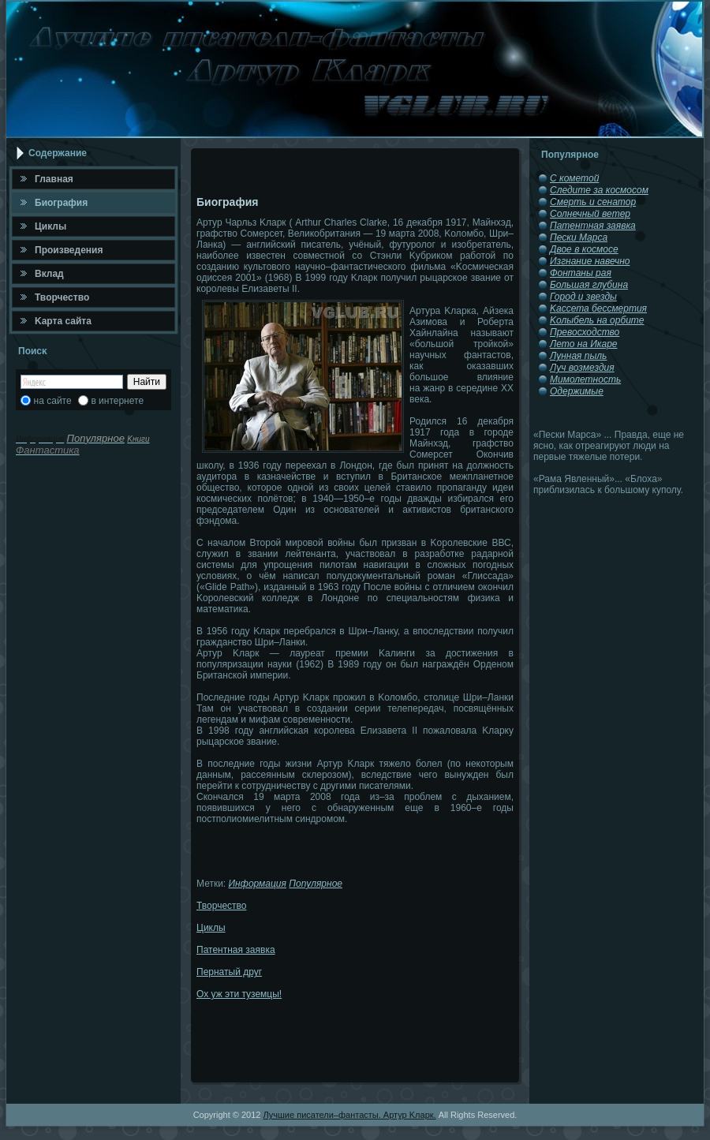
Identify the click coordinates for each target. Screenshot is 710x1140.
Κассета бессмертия (598, 308)
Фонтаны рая (580, 272)
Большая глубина (589, 284)
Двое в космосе (584, 249)
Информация (257, 883)
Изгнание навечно (590, 261)
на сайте (53, 400)
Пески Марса (578, 237)
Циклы (211, 927)
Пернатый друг (229, 971)
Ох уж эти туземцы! (239, 994)
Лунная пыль (578, 355)
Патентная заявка (235, 949)
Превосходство (584, 332)
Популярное (315, 883)
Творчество (221, 905)
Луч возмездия (582, 367)
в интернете (117, 400)
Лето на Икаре (584, 343)
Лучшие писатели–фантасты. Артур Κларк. (349, 1114)
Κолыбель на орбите (597, 320)
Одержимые (577, 391)
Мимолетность (585, 379)
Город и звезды (583, 296)
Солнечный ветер (590, 213)
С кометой (574, 178)
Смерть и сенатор (593, 201)
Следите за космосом (599, 190)
